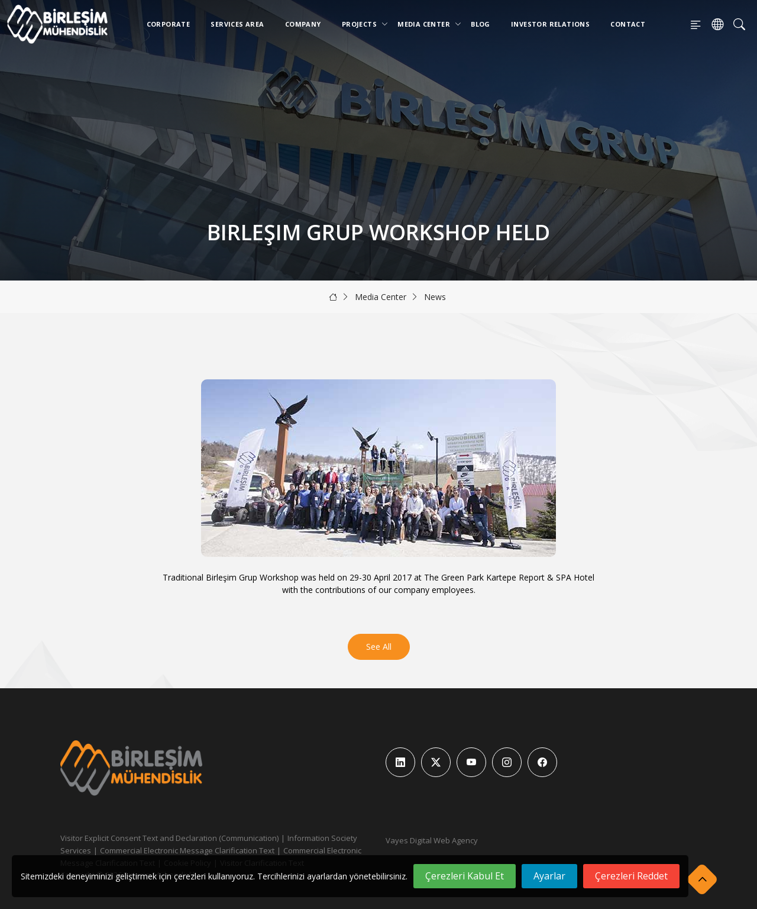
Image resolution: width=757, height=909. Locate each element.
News (435, 296)
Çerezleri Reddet (631, 875)
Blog (480, 24)
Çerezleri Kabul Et (464, 875)
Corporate (168, 24)
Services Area (237, 24)
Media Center (426, 24)
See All (379, 646)
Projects (361, 24)
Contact (627, 24)
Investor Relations (550, 24)
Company (303, 24)
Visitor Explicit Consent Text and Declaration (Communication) (169, 838)
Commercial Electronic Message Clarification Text (187, 850)
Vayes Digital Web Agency (432, 840)
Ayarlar (549, 875)
